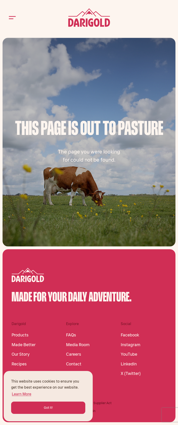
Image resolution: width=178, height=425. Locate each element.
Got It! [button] (48, 408)
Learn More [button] (21, 394)
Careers (73, 354)
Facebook (130, 335)
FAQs (71, 335)
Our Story (20, 354)
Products (20, 335)
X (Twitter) (131, 373)
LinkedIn (129, 364)
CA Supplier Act (99, 403)
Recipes (19, 364)
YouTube (129, 354)
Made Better (24, 344)
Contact (73, 364)
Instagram (130, 344)
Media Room (78, 344)
